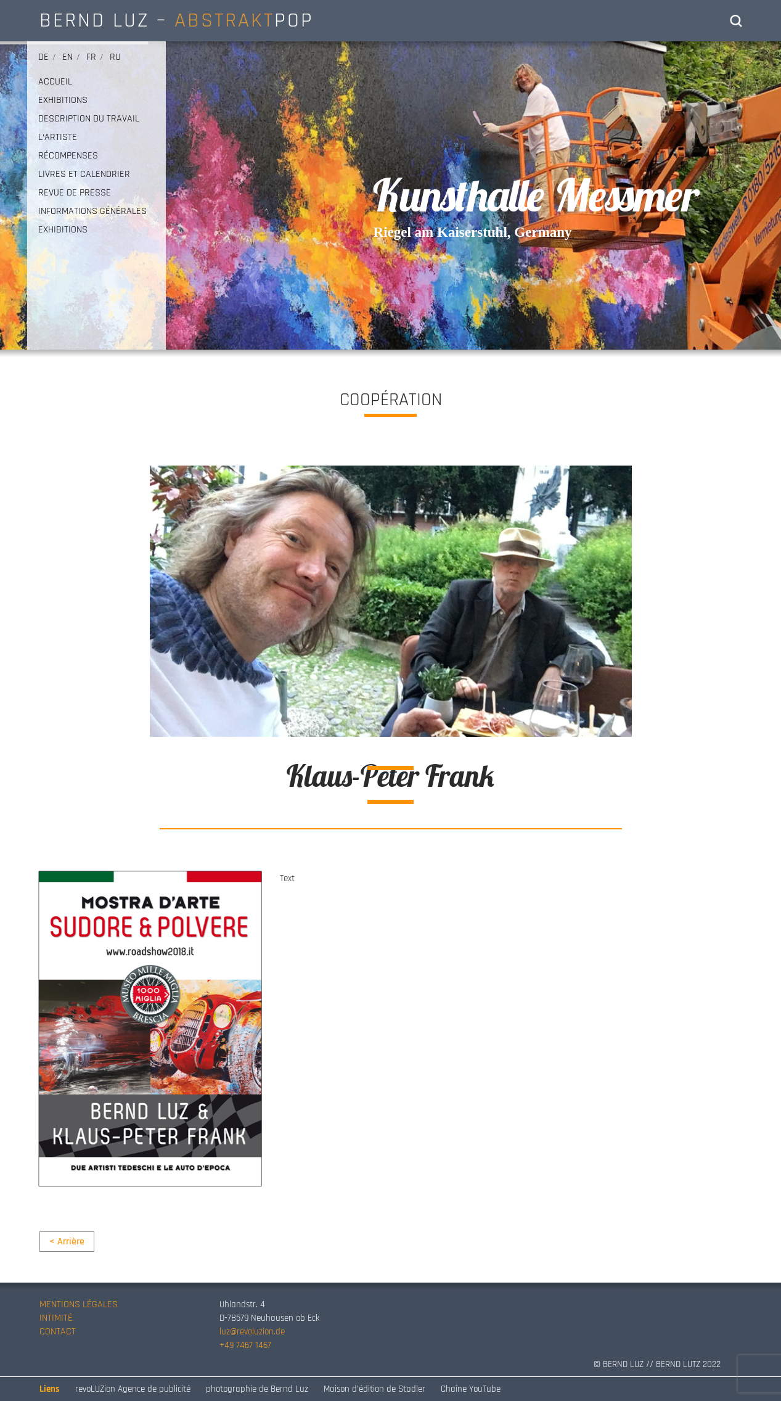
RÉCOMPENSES (68, 156)
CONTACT (57, 1331)
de (43, 57)
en (67, 57)
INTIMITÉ (56, 1318)
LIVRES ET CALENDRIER (84, 174)
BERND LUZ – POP (176, 20)
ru (115, 57)
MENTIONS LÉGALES (78, 1304)
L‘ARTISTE (57, 137)
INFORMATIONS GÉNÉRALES (92, 211)
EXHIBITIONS (63, 100)
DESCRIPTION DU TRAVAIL (88, 119)
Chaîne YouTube (471, 1389)
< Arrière (66, 1241)
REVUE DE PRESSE (74, 193)
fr (91, 57)
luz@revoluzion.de (252, 1331)
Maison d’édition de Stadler (374, 1389)
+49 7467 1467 (245, 1345)
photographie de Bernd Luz (257, 1389)
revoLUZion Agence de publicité (132, 1389)
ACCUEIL (55, 82)
